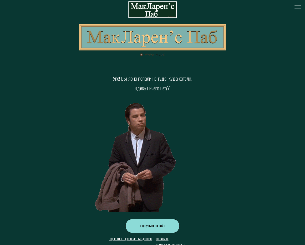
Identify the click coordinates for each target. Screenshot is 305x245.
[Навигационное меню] (298, 7)
